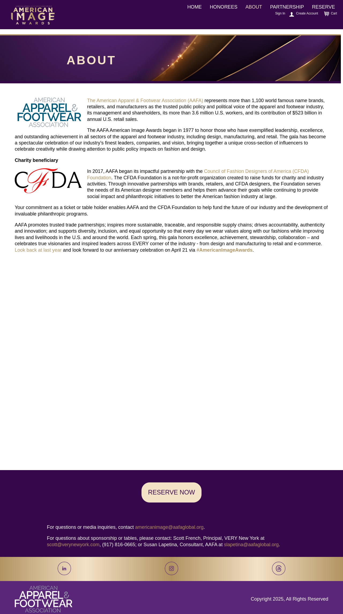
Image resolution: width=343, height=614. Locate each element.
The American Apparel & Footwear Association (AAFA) (145, 100)
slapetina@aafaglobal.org (251, 544)
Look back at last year (38, 250)
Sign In (280, 13)
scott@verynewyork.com (73, 544)
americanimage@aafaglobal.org (169, 527)
